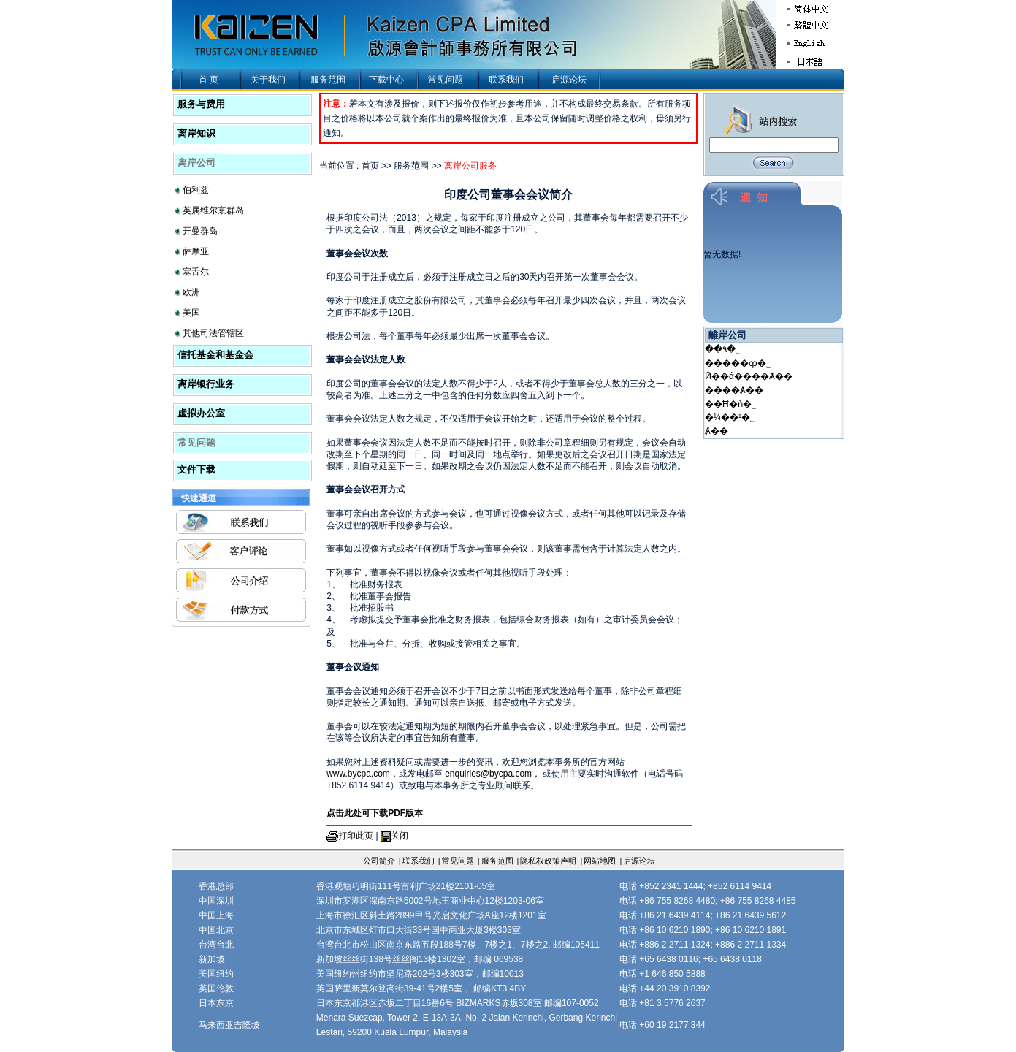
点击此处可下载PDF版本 (374, 813)
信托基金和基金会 (215, 354)
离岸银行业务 (205, 383)
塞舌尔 (196, 272)
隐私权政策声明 (548, 860)
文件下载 (196, 469)
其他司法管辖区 (213, 333)
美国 (191, 313)
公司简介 (379, 860)
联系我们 (506, 80)
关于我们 (268, 80)
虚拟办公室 (201, 413)
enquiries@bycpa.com (488, 774)
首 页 (208, 80)
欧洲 (191, 292)
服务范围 (327, 80)
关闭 (399, 836)
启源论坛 (569, 80)
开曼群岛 (200, 231)
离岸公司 (196, 162)
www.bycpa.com (358, 774)
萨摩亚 (196, 251)
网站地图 (600, 860)
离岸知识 (196, 133)
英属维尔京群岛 (213, 210)
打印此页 (355, 836)
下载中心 (386, 80)
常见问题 (445, 80)
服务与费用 (201, 104)
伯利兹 (196, 190)
